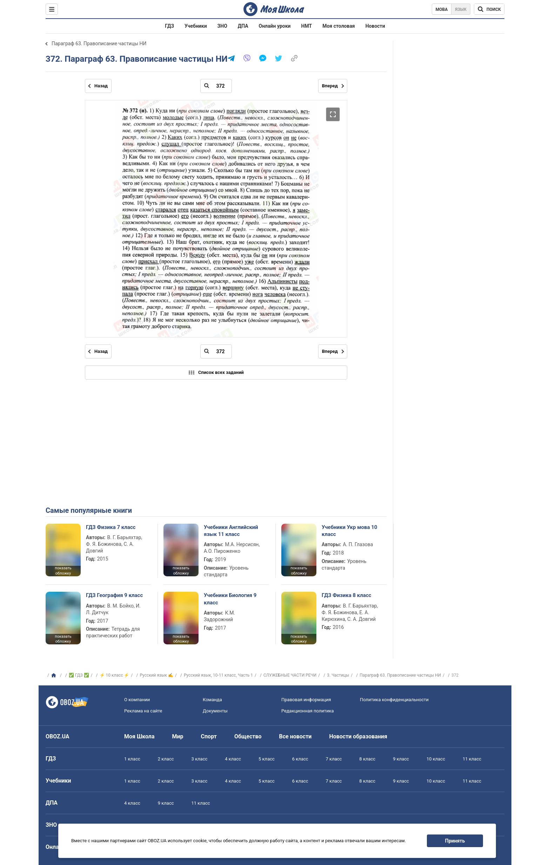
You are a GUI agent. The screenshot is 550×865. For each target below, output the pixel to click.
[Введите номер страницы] (216, 86)
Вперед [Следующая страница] (330, 85)
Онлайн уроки (275, 26)
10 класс (436, 759)
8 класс (367, 759)
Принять (455, 841)
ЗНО (222, 26)
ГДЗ (169, 26)
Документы (215, 710)
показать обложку (63, 571)
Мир (177, 736)
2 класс (166, 759)
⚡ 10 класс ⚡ (114, 675)
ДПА (243, 26)
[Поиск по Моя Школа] (489, 9)
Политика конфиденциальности (394, 699)
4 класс (233, 759)
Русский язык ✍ (156, 675)
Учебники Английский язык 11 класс (231, 530)
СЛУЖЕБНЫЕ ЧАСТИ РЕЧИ (289, 675)
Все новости (295, 736)
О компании (137, 699)
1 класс (132, 759)
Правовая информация (306, 699)
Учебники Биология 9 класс (230, 598)
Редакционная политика (307, 710)
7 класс (334, 759)
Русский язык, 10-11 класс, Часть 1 (218, 675)
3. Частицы (338, 675)
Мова (442, 9)
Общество (248, 736)
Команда (212, 699)
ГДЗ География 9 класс (114, 595)
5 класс (267, 759)
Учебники (196, 26)
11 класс (472, 759)
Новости (375, 26)
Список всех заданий (216, 372)
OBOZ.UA (57, 736)
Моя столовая (338, 26)
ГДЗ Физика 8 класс (346, 595)
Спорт (209, 736)
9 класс (401, 759)
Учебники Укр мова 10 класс (349, 530)
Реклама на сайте (143, 710)
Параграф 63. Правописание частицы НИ (99, 43)
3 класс (200, 759)
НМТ (306, 26)
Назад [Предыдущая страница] (101, 85)
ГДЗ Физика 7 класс (110, 527)
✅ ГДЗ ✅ (79, 675)
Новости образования (358, 736)
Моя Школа (139, 736)
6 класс (300, 759)
